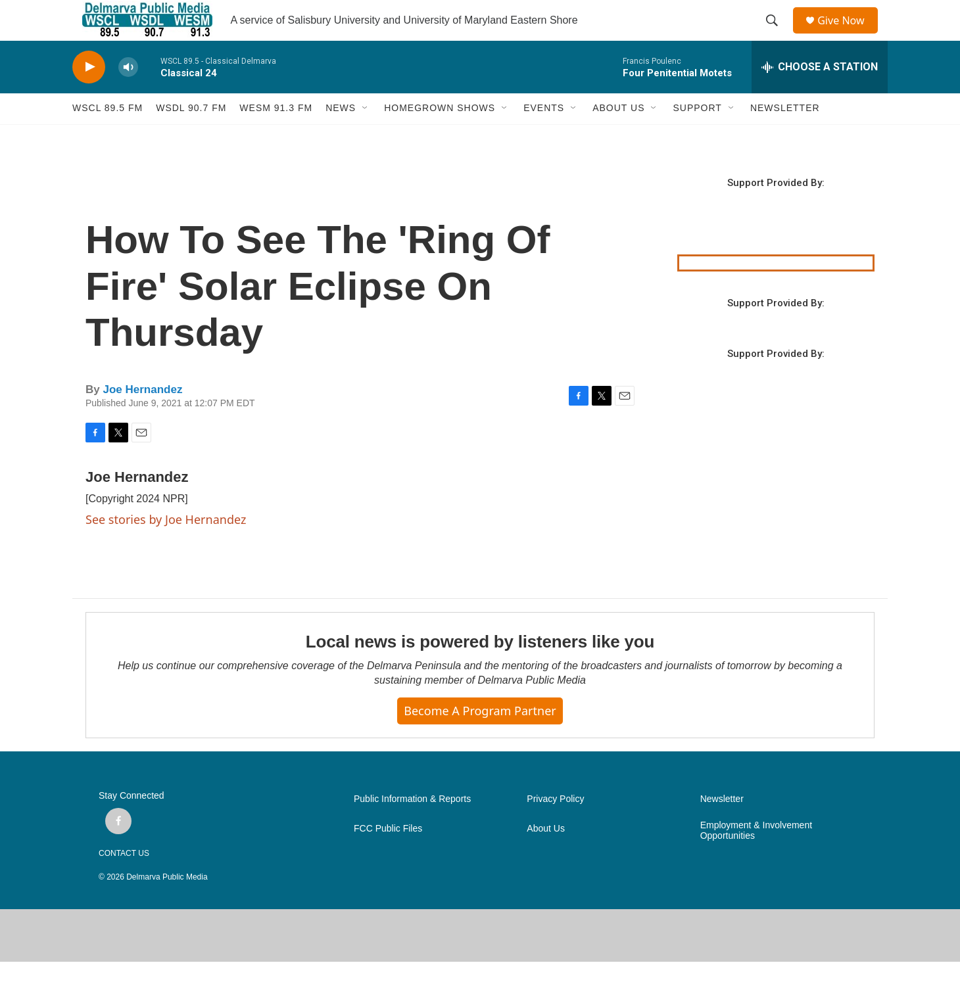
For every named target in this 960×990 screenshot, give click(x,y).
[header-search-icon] (776, 35)
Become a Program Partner (480, 739)
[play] (88, 95)
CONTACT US (124, 881)
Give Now (848, 34)
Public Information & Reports (412, 827)
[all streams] (820, 95)
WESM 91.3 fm (275, 136)
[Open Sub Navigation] (365, 136)
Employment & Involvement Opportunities (756, 859)
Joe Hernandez (142, 418)
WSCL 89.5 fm (107, 136)
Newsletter (722, 827)
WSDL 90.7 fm (191, 136)
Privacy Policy (555, 827)
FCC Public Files (388, 857)
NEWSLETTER (785, 136)
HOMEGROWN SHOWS (439, 136)
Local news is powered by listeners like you (480, 670)
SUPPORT (697, 136)
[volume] (128, 95)
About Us (546, 857)
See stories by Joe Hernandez (165, 547)
